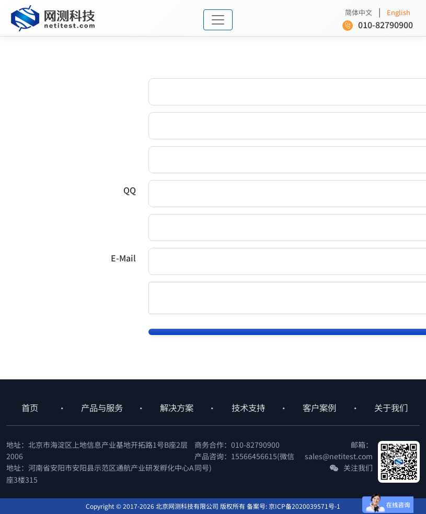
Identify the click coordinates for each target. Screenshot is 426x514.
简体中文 (358, 12)
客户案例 (319, 407)
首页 (29, 407)
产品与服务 (102, 407)
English (398, 12)
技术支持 (248, 407)
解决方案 (176, 407)
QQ (129, 190)
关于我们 (391, 407)
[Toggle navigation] (218, 19)
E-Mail (123, 258)
